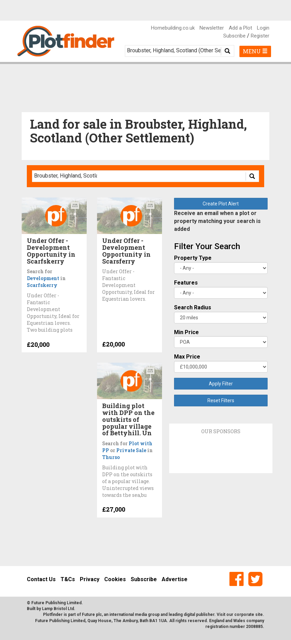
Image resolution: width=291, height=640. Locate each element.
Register (260, 36)
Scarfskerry (42, 285)
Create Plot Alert (221, 203)
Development (43, 278)
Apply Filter (221, 383)
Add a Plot (240, 28)
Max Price (187, 356)
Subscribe (234, 36)
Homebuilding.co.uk (173, 28)
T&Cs (68, 579)
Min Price (186, 332)
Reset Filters (220, 400)
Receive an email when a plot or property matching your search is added (217, 221)
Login (263, 28)
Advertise (174, 579)
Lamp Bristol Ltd (58, 608)
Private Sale (131, 450)
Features (186, 282)
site (259, 614)
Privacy (89, 579)
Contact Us (41, 579)
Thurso (111, 457)
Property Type (193, 258)
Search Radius (192, 307)
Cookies (115, 579)
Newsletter (212, 28)
